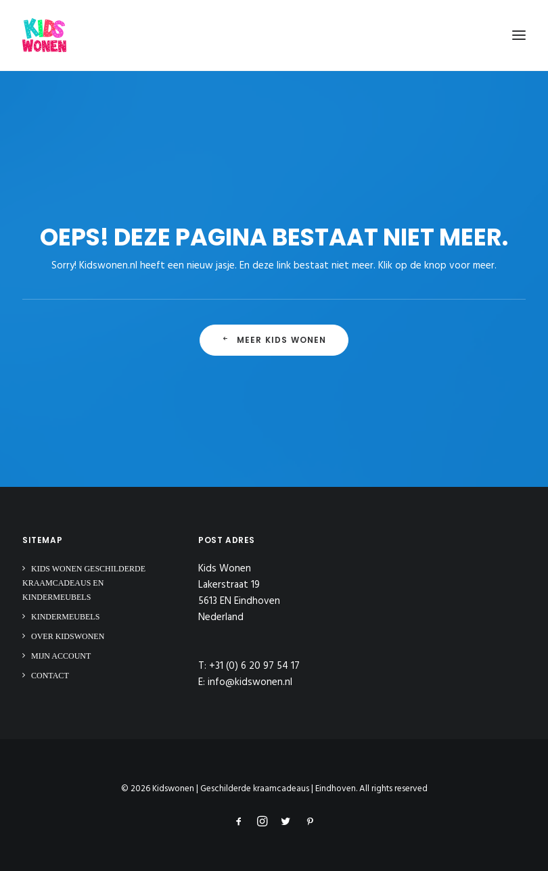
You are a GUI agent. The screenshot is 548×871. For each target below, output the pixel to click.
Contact (50, 675)
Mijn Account (61, 656)
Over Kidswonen (67, 636)
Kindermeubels (65, 616)
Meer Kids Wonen (273, 340)
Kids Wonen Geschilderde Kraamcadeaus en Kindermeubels (83, 583)
